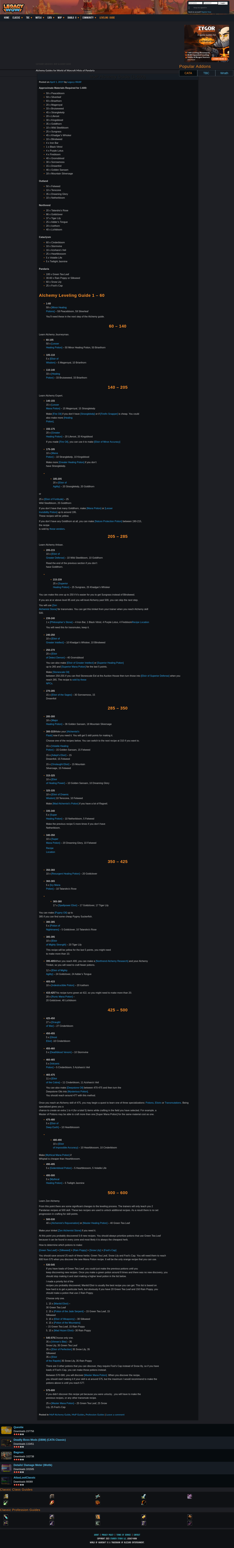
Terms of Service (123, 1535)
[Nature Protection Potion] (108, 521)
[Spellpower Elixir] (67, 905)
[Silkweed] (64, 1250)
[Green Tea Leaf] (48, 1250)
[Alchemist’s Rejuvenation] (65, 1223)
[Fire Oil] (57, 414)
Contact (137, 1535)
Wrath (224, 73)
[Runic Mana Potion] (62, 996)
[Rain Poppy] (80, 1250)
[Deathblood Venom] (60, 1052)
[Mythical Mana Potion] (58, 1155)
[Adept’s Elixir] (58, 755)
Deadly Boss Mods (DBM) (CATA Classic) (40, 1439)
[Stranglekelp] (87, 414)
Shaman (98, 1502)
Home (6, 17)
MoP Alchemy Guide (59, 1414)
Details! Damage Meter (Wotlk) (33, 1465)
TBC (28, 17)
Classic (16, 17)
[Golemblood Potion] (60, 1168)
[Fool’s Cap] (110, 1250)
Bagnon (19, 1452)
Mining (52, 1523)
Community (88, 17)
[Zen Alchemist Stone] (69, 1230)
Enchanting (98, 1517)
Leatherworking (189, 1517)
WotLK (39, 17)
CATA (188, 73)
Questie (18, 1427)
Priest (98, 1496)
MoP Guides (78, 1414)
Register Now (206, 12)
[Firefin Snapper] (109, 414)
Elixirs (158, 1102)
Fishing (189, 1523)
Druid (52, 1496)
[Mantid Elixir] (61, 1303)
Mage (52, 1502)
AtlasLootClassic (24, 1477)
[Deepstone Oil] (75, 1087)
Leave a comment (115, 1414)
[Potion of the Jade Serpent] (68, 1311)
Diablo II (72, 17)
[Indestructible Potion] (62, 985)
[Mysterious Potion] (78, 1091)
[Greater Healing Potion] (71, 462)
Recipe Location (140, 622)
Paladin (6, 1496)
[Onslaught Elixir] (60, 764)
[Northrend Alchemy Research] (112, 961)
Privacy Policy (107, 1535)
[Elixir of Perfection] (61, 1349)
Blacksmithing (52, 1517)
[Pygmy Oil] (61, 912)
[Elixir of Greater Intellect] (80, 663)
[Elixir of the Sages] (61, 695)
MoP (60, 17)
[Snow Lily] (95, 1250)
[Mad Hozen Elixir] (63, 1330)
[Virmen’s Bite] (59, 1341)
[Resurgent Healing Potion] (65, 873)
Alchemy (6, 1517)
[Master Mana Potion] (95, 1375)
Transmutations (173, 1102)
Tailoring (143, 1523)
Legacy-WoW (74, 81)
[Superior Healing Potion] (110, 663)
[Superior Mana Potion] (73, 666)
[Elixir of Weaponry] (64, 1319)
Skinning (98, 1523)
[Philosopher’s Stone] (61, 622)
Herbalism (6, 1523)
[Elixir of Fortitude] (53, 499)
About (96, 1535)
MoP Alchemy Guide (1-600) (118, 76)
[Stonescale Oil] (61, 672)
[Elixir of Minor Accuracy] (107, 442)
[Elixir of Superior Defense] (155, 676)
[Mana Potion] (94, 508)
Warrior (143, 1496)
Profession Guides (95, 1414)
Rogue (6, 1502)
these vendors (57, 529)
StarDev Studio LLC (118, 1538)
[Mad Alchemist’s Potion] (65, 803)
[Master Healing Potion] (95, 1223)
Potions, (150, 1102)
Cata (49, 17)
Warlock (189, 1496)
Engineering (143, 1517)
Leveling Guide (107, 17)
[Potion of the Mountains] (67, 1322)
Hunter (143, 1502)
